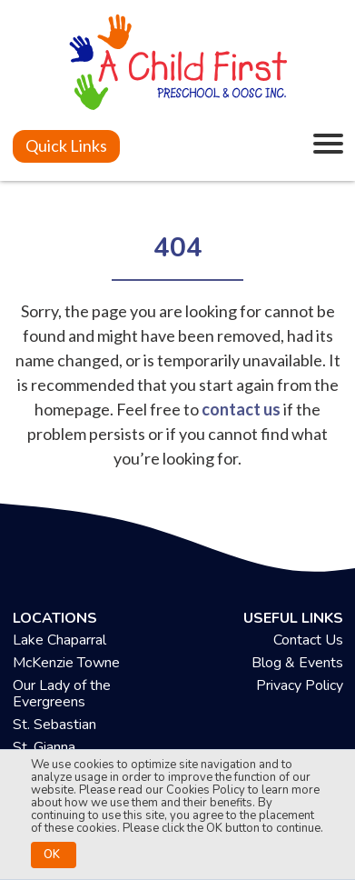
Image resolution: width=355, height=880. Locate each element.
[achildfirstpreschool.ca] (178, 64)
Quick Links (66, 145)
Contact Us (308, 640)
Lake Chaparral (59, 640)
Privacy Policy (299, 685)
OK (52, 854)
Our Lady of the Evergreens (62, 693)
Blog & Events (297, 663)
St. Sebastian (54, 725)
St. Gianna (44, 747)
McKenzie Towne (66, 663)
